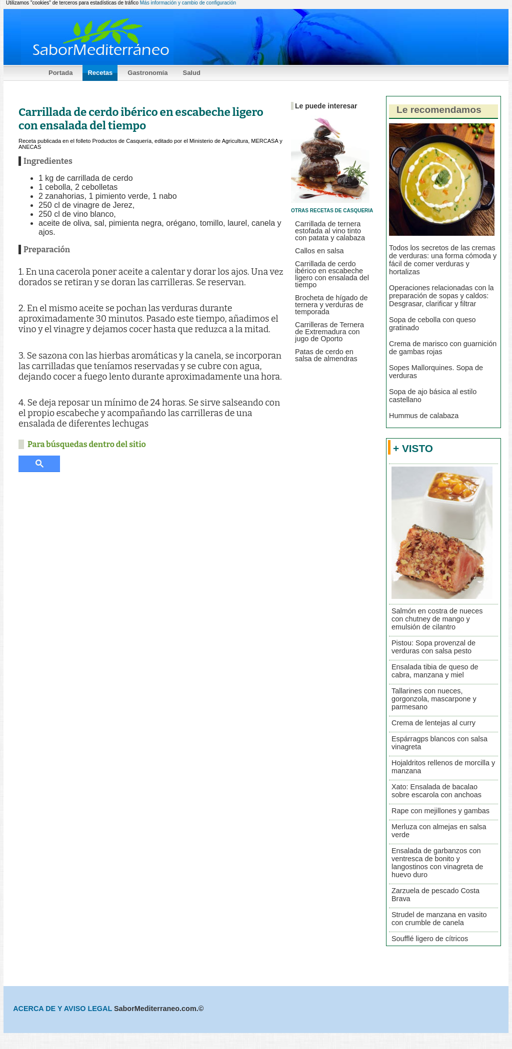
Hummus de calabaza (423, 416)
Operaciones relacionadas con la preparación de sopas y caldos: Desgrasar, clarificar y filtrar (441, 296)
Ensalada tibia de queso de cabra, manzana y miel (435, 671)
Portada (60, 72)
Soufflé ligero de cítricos (430, 939)
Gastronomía (148, 72)
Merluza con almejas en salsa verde (439, 831)
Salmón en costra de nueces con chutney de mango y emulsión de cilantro (437, 619)
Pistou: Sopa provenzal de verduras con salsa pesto (434, 647)
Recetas (100, 72)
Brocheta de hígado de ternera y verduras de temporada (331, 305)
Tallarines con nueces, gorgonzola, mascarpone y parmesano (434, 699)
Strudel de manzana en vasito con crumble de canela (439, 919)
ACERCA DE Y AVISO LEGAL (63, 1009)
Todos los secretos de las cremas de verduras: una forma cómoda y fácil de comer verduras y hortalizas (442, 260)
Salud (191, 72)
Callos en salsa (319, 251)
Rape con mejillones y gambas (441, 811)
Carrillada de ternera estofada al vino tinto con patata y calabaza (330, 231)
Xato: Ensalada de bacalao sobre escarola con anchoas (437, 791)
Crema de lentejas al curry (434, 723)
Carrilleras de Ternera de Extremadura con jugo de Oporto (329, 332)
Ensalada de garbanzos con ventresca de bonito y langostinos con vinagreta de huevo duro (437, 863)
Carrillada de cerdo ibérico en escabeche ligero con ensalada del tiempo (332, 274)
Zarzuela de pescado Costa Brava (436, 895)
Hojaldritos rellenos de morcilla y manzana (443, 767)
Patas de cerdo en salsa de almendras (326, 355)
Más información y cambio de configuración (188, 2)
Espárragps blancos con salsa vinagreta (440, 743)
